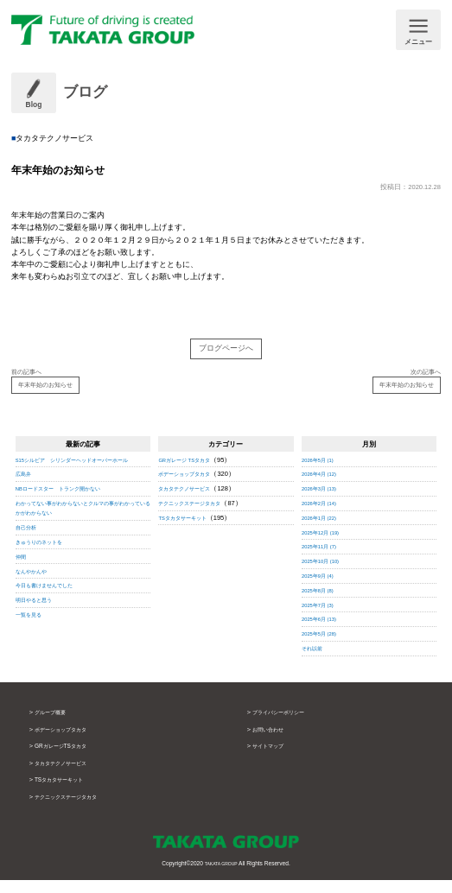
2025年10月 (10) (326, 575)
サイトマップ (273, 759)
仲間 (22, 580)
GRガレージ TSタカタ (192, 474)
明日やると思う (40, 623)
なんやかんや (36, 594)
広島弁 (26, 498)
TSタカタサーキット (190, 531)
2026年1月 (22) (324, 531)
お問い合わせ (273, 742)
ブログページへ (226, 351)
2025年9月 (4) (322, 589)
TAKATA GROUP (221, 876)
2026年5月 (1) (322, 474)
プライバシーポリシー (286, 725)
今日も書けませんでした (54, 608)
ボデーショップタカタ (192, 487)
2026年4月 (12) (324, 487)
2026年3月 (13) (324, 502)
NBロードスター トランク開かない (72, 512)
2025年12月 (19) (326, 545)
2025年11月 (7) (324, 560)
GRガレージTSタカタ (69, 759)
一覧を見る (33, 638)
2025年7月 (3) (322, 618)
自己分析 (29, 550)
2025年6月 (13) (324, 632)
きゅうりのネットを (47, 565)
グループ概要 (55, 725)
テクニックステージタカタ (199, 517)
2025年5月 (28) (324, 647)
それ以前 (315, 662)
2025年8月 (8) (322, 604)
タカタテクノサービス (192, 502)
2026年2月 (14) (324, 517)
